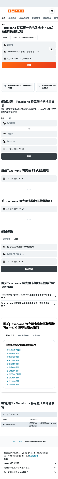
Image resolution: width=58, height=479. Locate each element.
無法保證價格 (33, 456)
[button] (4, 11)
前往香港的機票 (13, 367)
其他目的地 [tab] (9, 335)
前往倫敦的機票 (13, 371)
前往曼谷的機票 (13, 353)
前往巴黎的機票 (13, 385)
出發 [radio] (10, 118)
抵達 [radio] (2, 118)
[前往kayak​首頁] (16, 11)
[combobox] (6, 37)
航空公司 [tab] (36, 335)
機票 (14, 441)
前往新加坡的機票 (14, 374)
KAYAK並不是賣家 (30, 463)
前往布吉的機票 (13, 381)
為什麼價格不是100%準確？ (30, 472)
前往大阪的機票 (13, 360)
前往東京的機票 (13, 357)
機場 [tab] (16, 239)
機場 (20, 441)
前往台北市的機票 (14, 350)
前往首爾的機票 (13, 364)
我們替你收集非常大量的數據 (30, 467)
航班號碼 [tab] (6, 239)
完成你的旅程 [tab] (23, 335)
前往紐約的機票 (13, 378)
